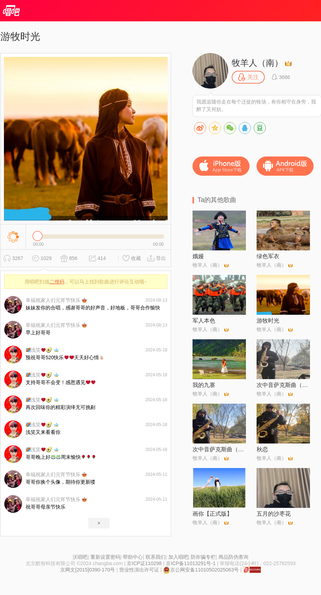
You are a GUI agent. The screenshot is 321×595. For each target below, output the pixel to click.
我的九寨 (204, 385)
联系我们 (155, 557)
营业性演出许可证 (139, 570)
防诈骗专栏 (203, 557)
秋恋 (262, 449)
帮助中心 (133, 557)
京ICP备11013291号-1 (191, 563)
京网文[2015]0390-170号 (87, 570)
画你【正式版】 (212, 514)
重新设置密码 (105, 557)
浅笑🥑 (39, 350)
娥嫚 (198, 256)
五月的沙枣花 (274, 514)
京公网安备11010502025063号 (201, 570)
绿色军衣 (268, 256)
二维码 (56, 282)
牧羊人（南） (257, 63)
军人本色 (204, 321)
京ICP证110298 (144, 563)
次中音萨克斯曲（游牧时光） (219, 449)
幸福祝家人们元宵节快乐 (53, 300)
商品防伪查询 (233, 557)
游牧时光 (268, 321)
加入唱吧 (178, 557)
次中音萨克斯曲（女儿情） (283, 385)
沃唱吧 (80, 557)
